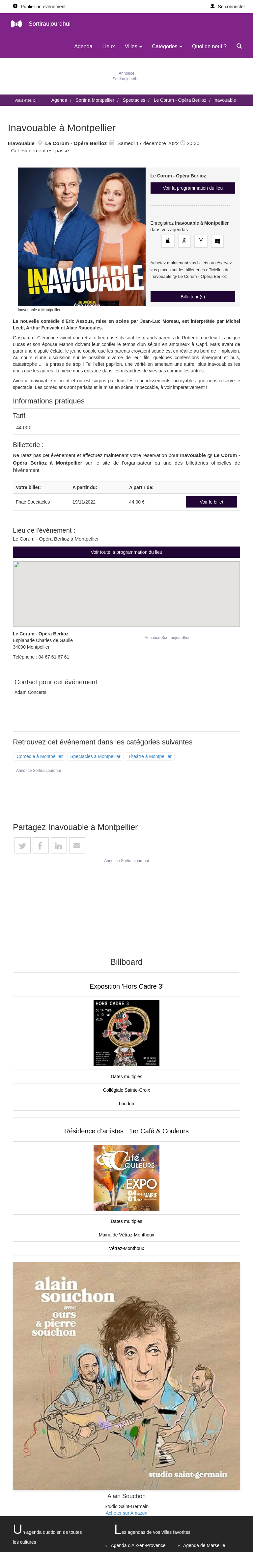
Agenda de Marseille (204, 1545)
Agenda (83, 46)
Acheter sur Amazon (126, 1513)
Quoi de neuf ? (209, 46)
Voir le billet (211, 502)
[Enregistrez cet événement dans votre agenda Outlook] (217, 241)
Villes (133, 46)
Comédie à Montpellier (39, 756)
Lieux (108, 46)
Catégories (167, 46)
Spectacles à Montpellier (95, 756)
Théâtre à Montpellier (150, 756)
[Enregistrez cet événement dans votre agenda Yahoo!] (201, 241)
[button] (227, 6)
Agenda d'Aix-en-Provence (138, 1545)
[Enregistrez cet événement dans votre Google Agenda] (184, 241)
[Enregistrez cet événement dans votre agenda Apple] (168, 241)
